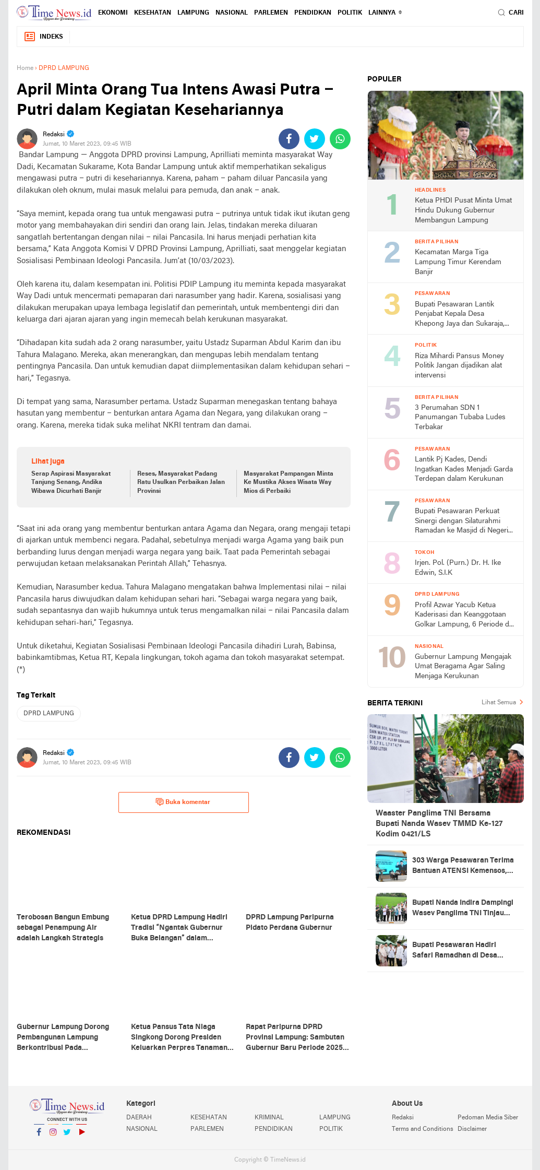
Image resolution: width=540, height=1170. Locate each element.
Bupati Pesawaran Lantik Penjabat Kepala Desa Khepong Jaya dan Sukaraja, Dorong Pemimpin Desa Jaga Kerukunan (461, 315)
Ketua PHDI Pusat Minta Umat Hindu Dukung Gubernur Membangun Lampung (463, 210)
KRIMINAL (269, 1118)
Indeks (43, 37)
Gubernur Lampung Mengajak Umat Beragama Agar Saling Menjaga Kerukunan (463, 666)
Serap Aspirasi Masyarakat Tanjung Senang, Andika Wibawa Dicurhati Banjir (71, 483)
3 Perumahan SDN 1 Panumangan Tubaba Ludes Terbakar (460, 417)
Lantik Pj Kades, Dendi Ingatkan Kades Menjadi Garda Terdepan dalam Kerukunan (464, 469)
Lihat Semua (499, 703)
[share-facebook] (289, 138)
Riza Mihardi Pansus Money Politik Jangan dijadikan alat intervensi (459, 366)
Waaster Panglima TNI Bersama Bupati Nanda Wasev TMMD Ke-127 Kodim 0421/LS (439, 823)
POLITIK (350, 13)
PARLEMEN (271, 13)
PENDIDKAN (312, 13)
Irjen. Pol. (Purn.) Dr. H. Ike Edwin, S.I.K (458, 568)
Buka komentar (182, 802)
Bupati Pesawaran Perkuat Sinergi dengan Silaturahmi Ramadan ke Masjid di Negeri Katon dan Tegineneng (461, 521)
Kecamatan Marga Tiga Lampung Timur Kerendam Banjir (458, 262)
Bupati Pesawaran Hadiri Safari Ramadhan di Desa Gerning (454, 951)
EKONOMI (113, 13)
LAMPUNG (193, 13)
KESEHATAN (152, 13)
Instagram (53, 1136)
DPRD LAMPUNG (48, 714)
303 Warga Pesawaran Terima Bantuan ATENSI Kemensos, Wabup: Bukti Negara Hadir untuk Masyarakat (463, 867)
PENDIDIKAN (274, 1129)
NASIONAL (231, 13)
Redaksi (403, 1118)
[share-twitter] (314, 138)
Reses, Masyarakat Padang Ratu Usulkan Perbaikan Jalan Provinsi (181, 483)
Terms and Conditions (422, 1129)
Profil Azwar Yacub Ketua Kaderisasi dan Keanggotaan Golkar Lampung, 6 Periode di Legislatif (463, 615)
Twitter (67, 1136)
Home (25, 68)
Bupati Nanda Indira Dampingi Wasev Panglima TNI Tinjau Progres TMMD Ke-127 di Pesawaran (462, 909)
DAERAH (139, 1118)
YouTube (81, 1136)
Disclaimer (472, 1129)
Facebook (39, 1136)
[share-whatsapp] (340, 138)
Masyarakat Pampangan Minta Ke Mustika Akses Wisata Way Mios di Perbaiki (288, 483)
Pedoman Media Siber (488, 1118)
